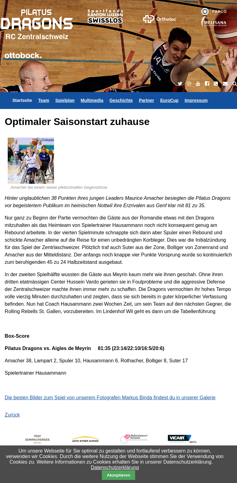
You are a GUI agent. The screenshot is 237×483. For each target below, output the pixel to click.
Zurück (12, 414)
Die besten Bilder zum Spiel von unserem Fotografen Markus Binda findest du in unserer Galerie (110, 397)
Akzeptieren (118, 475)
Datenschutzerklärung (115, 467)
